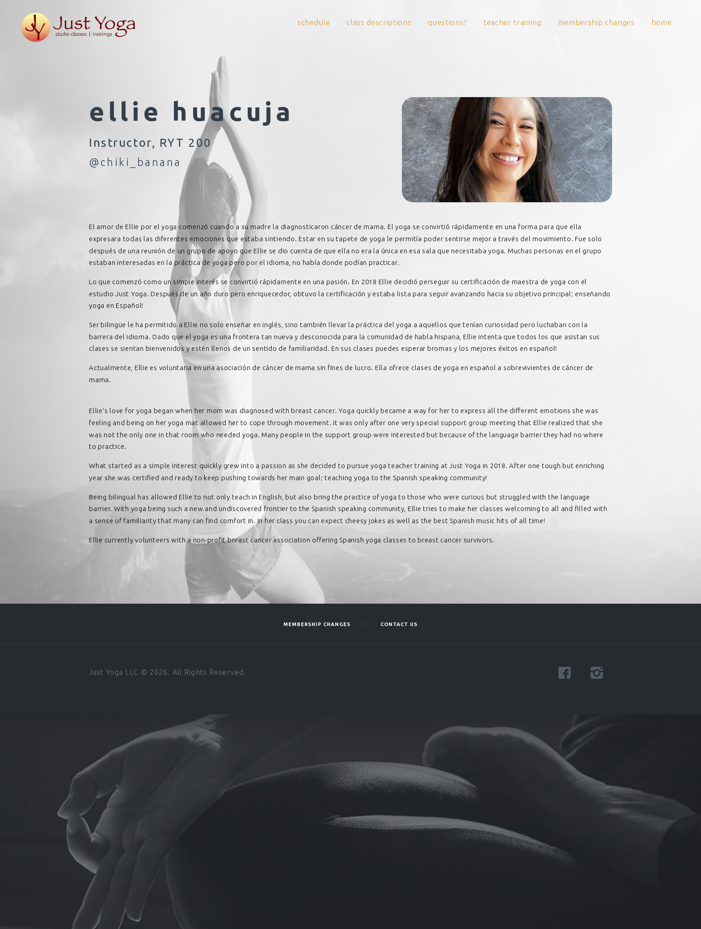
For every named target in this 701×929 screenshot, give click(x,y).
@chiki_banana (135, 162)
